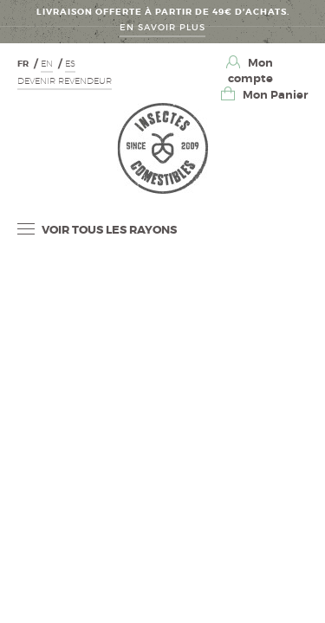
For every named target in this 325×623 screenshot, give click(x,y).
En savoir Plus (162, 27)
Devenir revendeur (64, 80)
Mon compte (250, 70)
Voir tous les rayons (97, 230)
